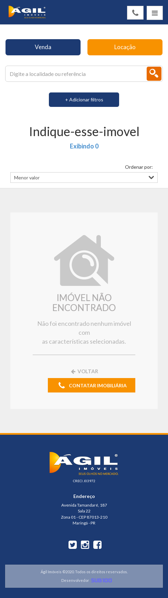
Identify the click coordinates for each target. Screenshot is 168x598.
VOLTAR (84, 371)
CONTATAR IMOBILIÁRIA (91, 386)
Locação (125, 47)
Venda (43, 47)
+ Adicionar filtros (84, 99)
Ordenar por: (139, 167)
